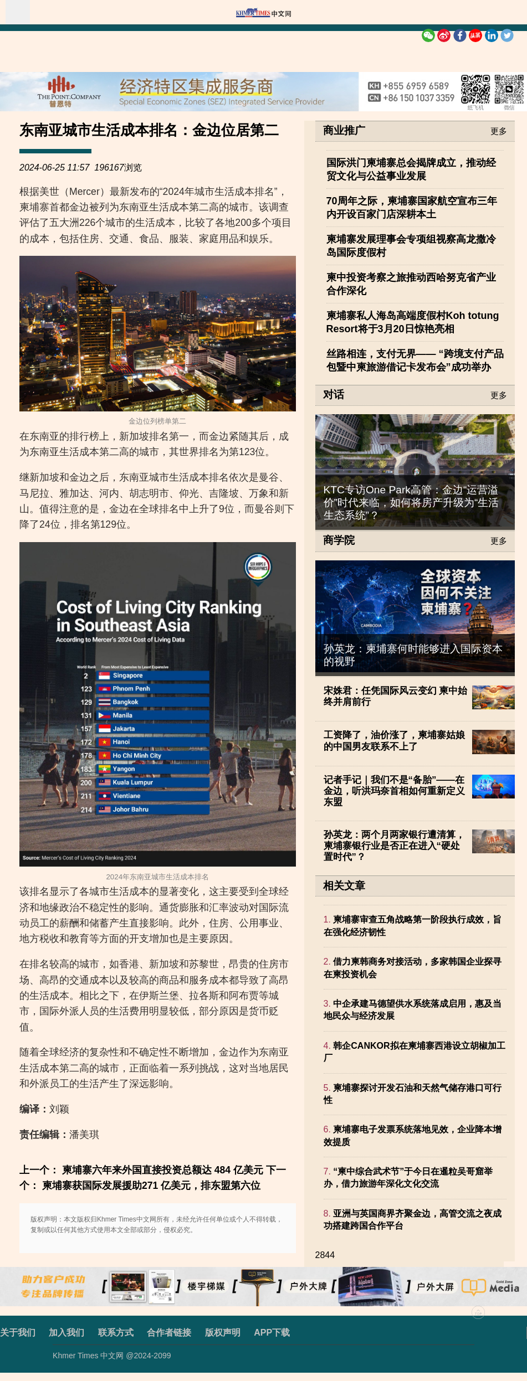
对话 (333, 394)
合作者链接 (169, 1332)
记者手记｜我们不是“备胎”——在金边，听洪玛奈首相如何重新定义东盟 (394, 791)
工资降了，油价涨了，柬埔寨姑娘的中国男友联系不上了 (394, 740)
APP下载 (272, 1332)
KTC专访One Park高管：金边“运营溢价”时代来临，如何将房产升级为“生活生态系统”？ (411, 502)
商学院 (339, 540)
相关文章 (344, 886)
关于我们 (17, 1332)
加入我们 (66, 1332)
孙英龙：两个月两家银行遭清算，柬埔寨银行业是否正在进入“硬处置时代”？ (394, 845)
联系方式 (116, 1332)
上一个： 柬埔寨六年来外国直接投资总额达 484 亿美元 (141, 1170)
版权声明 (223, 1332)
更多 (498, 131)
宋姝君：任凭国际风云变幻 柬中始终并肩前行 (396, 696)
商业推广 (344, 130)
